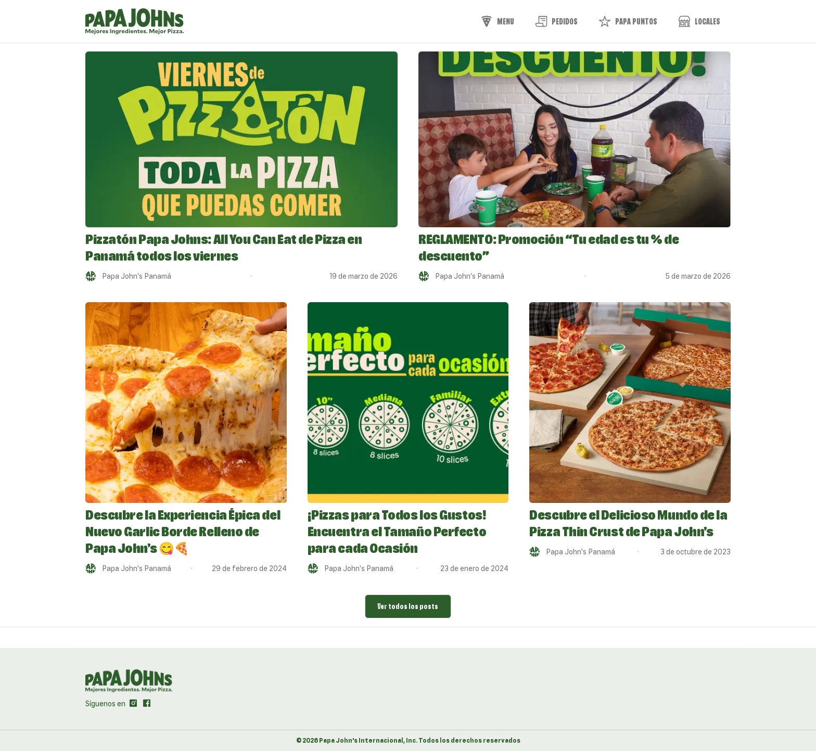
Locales (699, 21)
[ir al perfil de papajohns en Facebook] (146, 703)
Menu (497, 21)
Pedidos (556, 21)
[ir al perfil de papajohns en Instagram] (133, 703)
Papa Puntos (627, 21)
